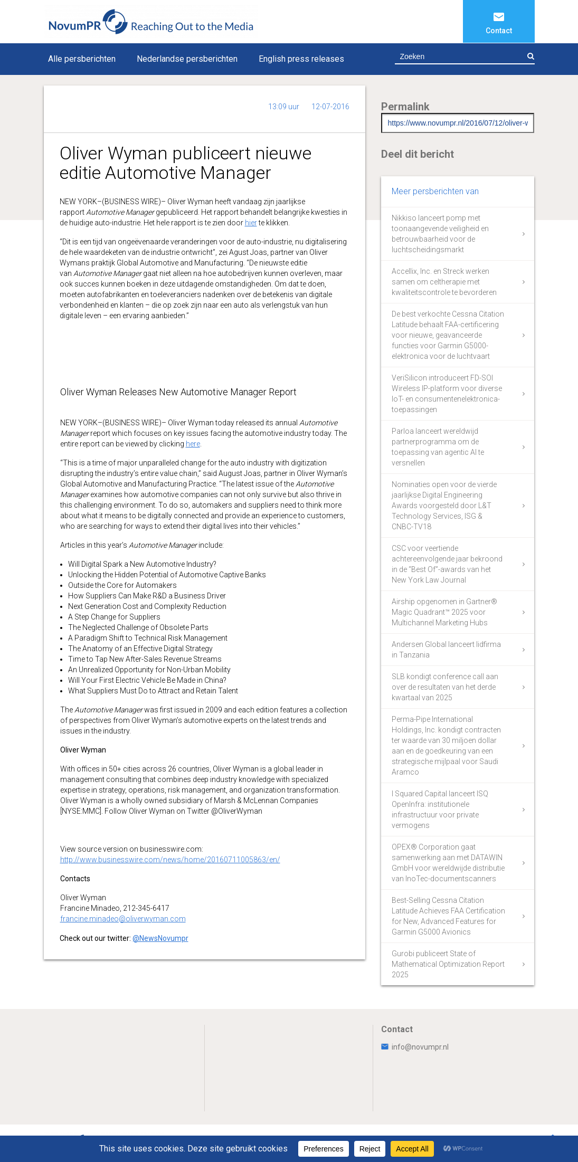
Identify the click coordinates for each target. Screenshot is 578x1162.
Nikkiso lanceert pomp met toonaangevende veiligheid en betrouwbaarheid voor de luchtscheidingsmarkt (440, 234)
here (193, 444)
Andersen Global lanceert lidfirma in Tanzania (446, 649)
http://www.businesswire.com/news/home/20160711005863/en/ (170, 859)
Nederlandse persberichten (187, 59)
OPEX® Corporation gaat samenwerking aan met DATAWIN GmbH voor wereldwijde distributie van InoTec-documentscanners (448, 863)
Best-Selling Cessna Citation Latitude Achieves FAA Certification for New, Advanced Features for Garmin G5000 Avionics (448, 916)
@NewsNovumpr (160, 938)
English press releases (301, 59)
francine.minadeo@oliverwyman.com (123, 919)
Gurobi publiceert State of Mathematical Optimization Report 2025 (448, 964)
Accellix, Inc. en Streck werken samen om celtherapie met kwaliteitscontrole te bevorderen (444, 282)
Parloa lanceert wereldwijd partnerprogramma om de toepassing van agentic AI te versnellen (438, 447)
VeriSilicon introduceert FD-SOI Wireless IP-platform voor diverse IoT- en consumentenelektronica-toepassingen (447, 394)
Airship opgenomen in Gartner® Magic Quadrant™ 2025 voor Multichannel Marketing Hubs (444, 612)
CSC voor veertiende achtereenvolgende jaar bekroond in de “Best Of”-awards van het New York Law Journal (447, 564)
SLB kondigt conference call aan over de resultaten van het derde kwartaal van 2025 (445, 687)
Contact (499, 30)
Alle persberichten (82, 59)
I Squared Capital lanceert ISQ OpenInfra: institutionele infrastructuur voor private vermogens (440, 809)
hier (251, 222)
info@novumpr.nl (415, 1047)
